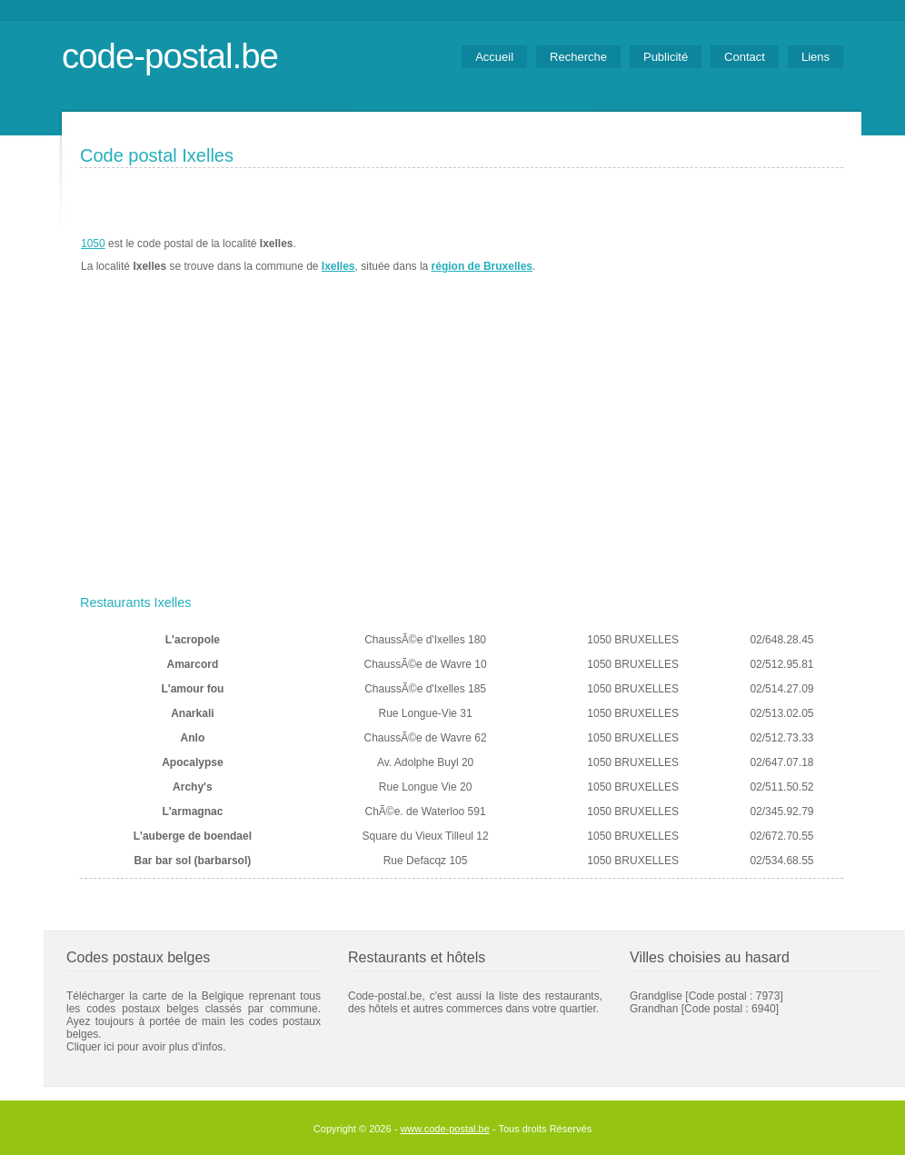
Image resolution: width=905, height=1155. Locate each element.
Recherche (578, 57)
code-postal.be (170, 55)
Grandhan (654, 1008)
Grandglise (656, 996)
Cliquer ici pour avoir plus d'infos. (146, 1046)
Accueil (494, 57)
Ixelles (338, 266)
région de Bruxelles (482, 266)
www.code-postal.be (444, 1128)
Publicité (665, 57)
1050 (93, 243)
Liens (815, 57)
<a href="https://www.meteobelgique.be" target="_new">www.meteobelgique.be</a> (740, 255)
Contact (744, 57)
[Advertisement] (461, 451)
